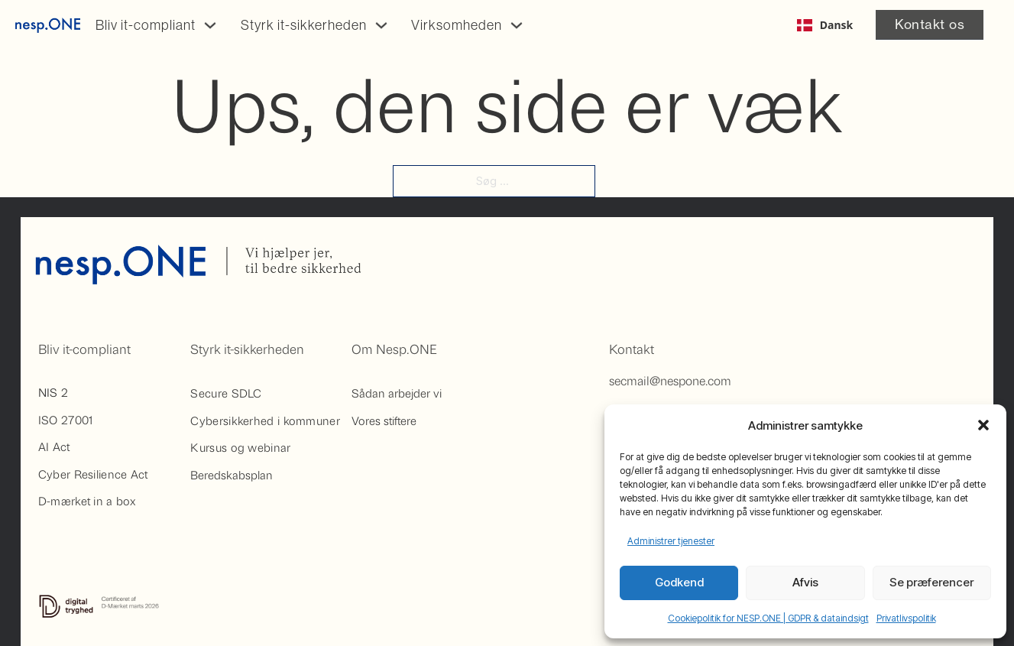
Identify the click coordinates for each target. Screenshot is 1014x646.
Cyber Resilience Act (93, 474)
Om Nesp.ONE (394, 348)
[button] (983, 425)
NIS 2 (53, 392)
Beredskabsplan (231, 474)
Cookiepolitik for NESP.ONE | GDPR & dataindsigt (768, 618)
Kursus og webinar (240, 447)
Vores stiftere (383, 420)
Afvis (805, 582)
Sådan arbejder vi (396, 393)
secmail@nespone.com (670, 380)
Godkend (679, 582)
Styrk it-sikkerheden (304, 25)
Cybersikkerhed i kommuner (265, 420)
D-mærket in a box (86, 500)
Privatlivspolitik (906, 618)
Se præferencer (931, 582)
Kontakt (631, 348)
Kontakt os (929, 24)
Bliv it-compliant (146, 25)
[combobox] (825, 25)
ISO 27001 (66, 419)
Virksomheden (456, 25)
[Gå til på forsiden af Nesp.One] (47, 25)
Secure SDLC (225, 393)
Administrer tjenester (670, 541)
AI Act (54, 446)
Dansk (825, 25)
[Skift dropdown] (210, 25)
